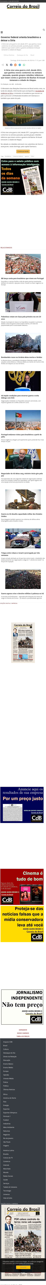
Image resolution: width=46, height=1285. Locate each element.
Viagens (6, 1146)
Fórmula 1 (7, 1116)
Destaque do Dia (22, 55)
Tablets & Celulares (10, 1187)
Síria (32, 156)
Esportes (6, 1109)
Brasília (5, 1154)
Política (5, 1086)
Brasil (32, 55)
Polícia (5, 1082)
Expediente (23, 1030)
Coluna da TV (8, 1158)
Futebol (6, 1120)
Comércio (6, 1161)
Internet (6, 1165)
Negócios (6, 1135)
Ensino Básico (8, 1064)
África (5, 1094)
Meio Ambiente (8, 1127)
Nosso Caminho (23, 1033)
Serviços (6, 1183)
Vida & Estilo (7, 1198)
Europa (5, 1071)
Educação (6, 1060)
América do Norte (9, 1098)
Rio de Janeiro (8, 1138)
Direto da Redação (9, 1056)
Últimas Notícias (9, 55)
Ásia (4, 1102)
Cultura (6, 1049)
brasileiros (8, 156)
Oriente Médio (8, 1078)
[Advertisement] (22, 19)
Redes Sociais (8, 1176)
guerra (27, 156)
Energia (6, 1105)
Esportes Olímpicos (10, 1113)
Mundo (5, 1172)
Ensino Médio (8, 1067)
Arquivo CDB (7, 1042)
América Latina (8, 1150)
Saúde (5, 1180)
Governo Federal (18, 156)
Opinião (6, 1075)
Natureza (6, 1131)
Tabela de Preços (23, 1036)
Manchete (6, 1169)
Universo (6, 1194)
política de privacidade (26, 1263)
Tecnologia (7, 1191)
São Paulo (6, 1142)
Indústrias (6, 1124)
